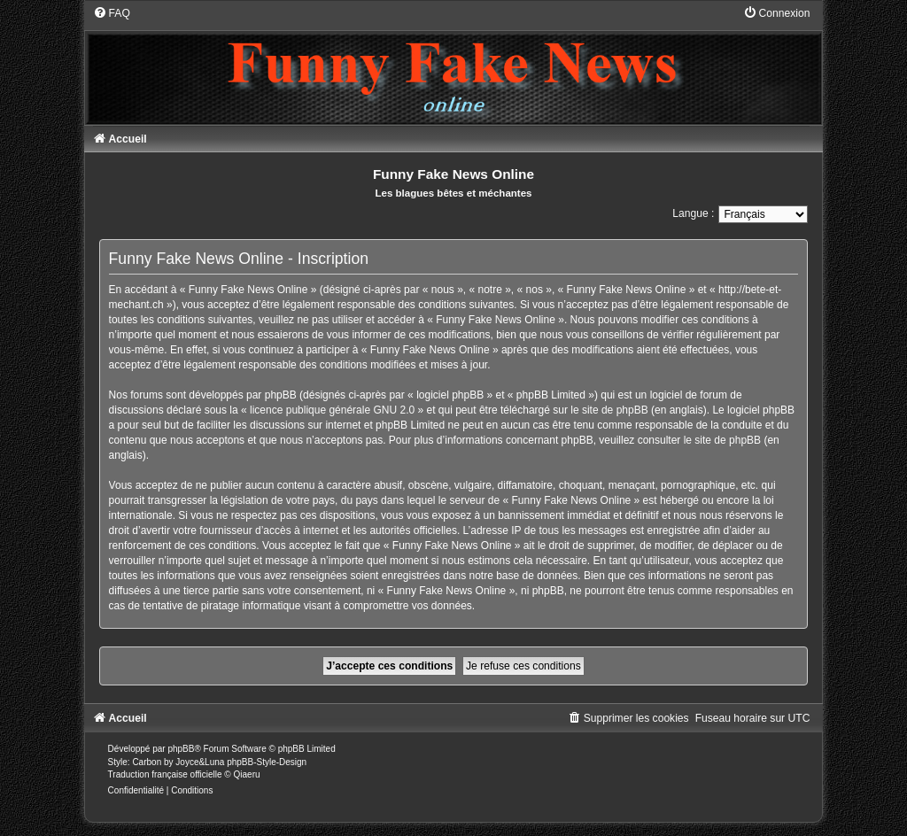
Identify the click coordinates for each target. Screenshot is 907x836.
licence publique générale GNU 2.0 (332, 410)
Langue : (693, 213)
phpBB (180, 749)
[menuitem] (111, 13)
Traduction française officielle (165, 774)
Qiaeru (247, 774)
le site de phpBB (608, 410)
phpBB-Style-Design (266, 762)
